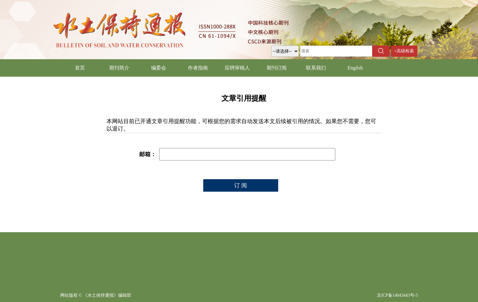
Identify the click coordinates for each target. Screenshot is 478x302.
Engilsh (355, 67)
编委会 (158, 67)
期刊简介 (119, 67)
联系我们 (316, 67)
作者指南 (198, 67)
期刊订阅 (277, 67)
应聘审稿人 (237, 67)
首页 (80, 67)
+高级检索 (404, 51)
